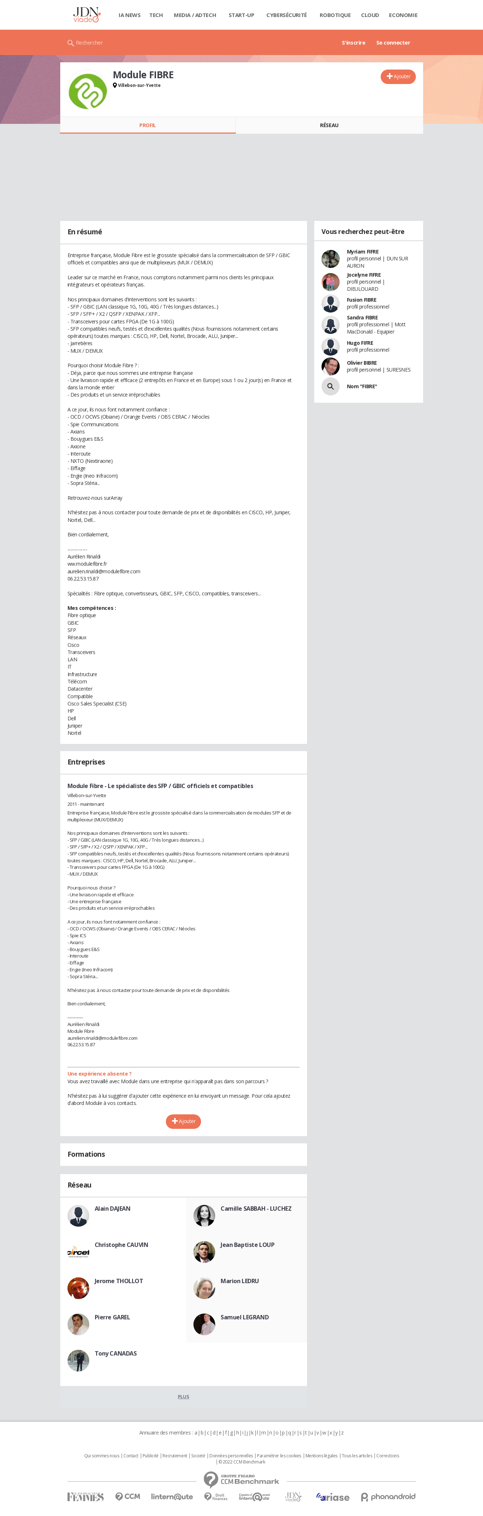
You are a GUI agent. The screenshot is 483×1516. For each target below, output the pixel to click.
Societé (198, 1455)
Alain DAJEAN (113, 1209)
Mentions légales (321, 1455)
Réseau (329, 125)
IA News (129, 14)
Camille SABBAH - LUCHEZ (256, 1209)
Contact (130, 1455)
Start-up (241, 14)
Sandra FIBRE (362, 317)
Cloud (370, 14)
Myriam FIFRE (363, 251)
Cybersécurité (286, 14)
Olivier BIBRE (362, 362)
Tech (156, 14)
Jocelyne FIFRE (364, 274)
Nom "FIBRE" (362, 386)
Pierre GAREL (112, 1317)
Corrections (387, 1455)
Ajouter (402, 76)
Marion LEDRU (240, 1281)
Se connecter (393, 42)
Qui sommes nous (101, 1455)
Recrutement (175, 1455)
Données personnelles (231, 1455)
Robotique (335, 14)
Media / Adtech (195, 14)
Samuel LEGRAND (245, 1317)
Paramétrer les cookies (279, 1455)
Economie (403, 14)
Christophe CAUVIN (121, 1245)
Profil (147, 125)
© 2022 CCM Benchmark (241, 1462)
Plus (183, 1396)
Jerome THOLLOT (119, 1281)
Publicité (151, 1455)
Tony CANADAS (116, 1353)
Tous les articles (357, 1455)
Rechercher (89, 42)
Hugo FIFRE (360, 342)
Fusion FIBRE (362, 299)
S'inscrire (353, 42)
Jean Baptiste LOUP (247, 1245)
